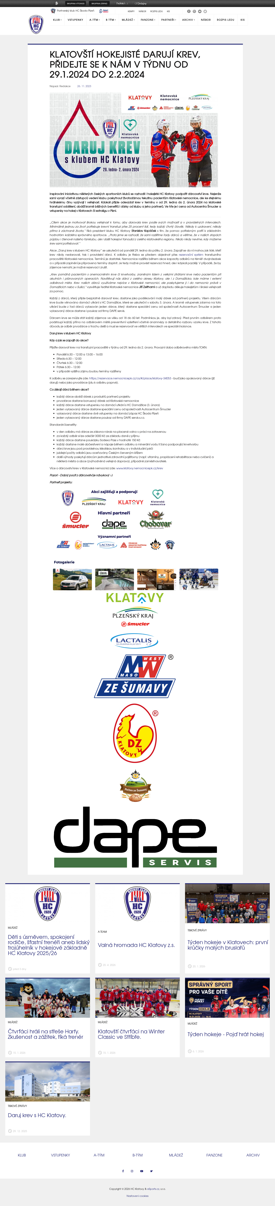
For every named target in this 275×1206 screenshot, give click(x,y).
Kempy (131, 11)
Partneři (168, 19)
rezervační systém (191, 254)
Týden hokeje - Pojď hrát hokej (226, 1034)
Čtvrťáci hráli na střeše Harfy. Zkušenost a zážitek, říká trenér (45, 1033)
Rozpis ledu (156, 11)
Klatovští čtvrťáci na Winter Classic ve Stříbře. (131, 1033)
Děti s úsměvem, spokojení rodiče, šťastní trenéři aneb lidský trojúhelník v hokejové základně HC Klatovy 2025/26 (49, 945)
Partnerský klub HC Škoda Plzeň (72, 10)
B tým (110, 19)
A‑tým (99, 1155)
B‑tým (138, 1155)
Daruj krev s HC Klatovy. (37, 1115)
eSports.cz (153, 1189)
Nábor (142, 11)
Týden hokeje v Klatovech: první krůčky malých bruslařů (228, 944)
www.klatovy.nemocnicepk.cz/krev (139, 468)
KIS (168, 11)
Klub (56, 19)
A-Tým (93, 19)
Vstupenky (75, 19)
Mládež (127, 19)
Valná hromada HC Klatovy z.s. (136, 945)
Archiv (187, 19)
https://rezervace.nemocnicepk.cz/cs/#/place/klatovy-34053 (130, 378)
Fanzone (147, 19)
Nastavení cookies (137, 1196)
